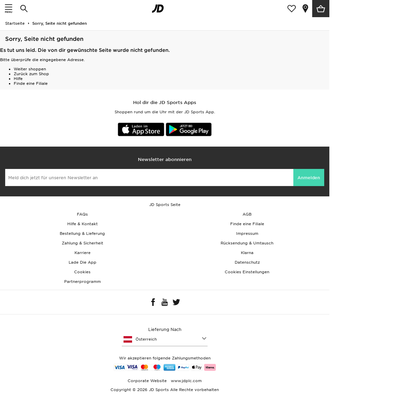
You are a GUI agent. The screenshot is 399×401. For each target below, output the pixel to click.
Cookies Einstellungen (247, 272)
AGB (247, 214)
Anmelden (308, 177)
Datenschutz (247, 262)
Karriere (82, 252)
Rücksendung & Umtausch (247, 243)
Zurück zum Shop (31, 73)
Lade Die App (82, 262)
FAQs (82, 214)
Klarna (247, 252)
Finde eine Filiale (31, 83)
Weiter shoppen (30, 69)
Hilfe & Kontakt (82, 223)
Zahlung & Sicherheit (82, 243)
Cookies (82, 272)
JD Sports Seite (164, 204)
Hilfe (18, 78)
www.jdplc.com (185, 380)
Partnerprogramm (82, 281)
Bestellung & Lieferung (82, 233)
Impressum (247, 233)
